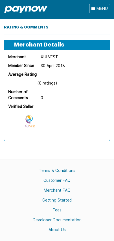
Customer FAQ (57, 180)
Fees (57, 210)
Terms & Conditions (57, 170)
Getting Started (57, 200)
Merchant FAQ (57, 190)
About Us (57, 229)
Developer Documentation (57, 220)
